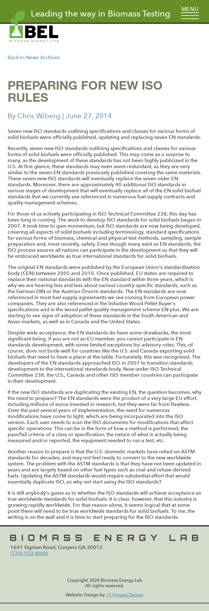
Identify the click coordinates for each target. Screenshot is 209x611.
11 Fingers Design (125, 595)
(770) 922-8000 (29, 553)
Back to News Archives (34, 57)
